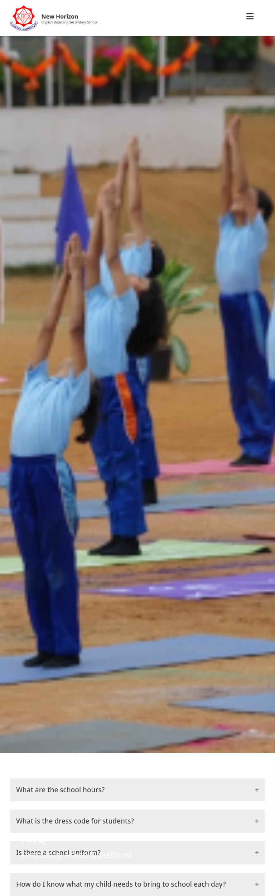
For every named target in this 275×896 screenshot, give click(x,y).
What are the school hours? (60, 789)
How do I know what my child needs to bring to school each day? (121, 884)
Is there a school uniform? (58, 852)
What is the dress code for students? (75, 821)
